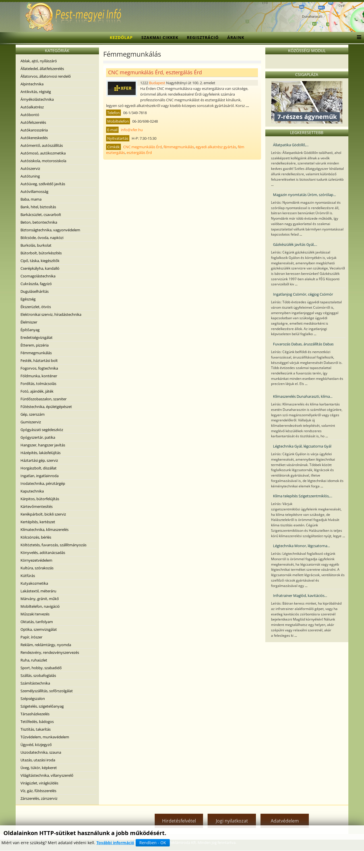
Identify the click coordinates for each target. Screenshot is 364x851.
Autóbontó (29, 114)
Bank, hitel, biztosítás (38, 206)
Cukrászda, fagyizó (36, 283)
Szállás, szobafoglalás (38, 675)
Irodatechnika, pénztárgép (42, 483)
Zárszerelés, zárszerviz (38, 798)
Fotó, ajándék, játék (36, 391)
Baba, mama (31, 199)
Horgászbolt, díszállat (38, 468)
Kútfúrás (27, 575)
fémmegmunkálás (179, 146)
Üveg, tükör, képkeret (38, 767)
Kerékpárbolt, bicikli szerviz (43, 514)
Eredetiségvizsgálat (36, 337)
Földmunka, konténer (38, 375)
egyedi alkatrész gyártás (216, 146)
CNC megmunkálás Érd (142, 146)
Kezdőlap (121, 37)
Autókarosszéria (34, 130)
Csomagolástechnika (37, 276)
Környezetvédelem (36, 560)
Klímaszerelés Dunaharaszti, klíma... (302, 396)
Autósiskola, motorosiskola (43, 160)
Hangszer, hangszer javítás (42, 445)
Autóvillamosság (34, 191)
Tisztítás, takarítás (35, 729)
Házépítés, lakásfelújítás (40, 452)
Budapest (157, 82)
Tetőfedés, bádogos (37, 721)
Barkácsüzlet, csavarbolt (40, 214)
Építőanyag (30, 329)
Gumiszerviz (30, 422)
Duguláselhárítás (34, 291)
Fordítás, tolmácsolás (38, 383)
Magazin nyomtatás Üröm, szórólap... (304, 194)
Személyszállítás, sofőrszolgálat (46, 690)
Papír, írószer (31, 637)
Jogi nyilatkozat (232, 821)
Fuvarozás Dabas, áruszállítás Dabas (303, 344)
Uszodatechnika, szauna (40, 752)
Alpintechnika (32, 83)
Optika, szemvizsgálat (38, 629)
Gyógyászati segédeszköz (41, 429)
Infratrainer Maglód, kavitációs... (300, 595)
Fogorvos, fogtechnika (39, 368)
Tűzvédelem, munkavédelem (44, 736)
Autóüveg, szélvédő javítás (42, 183)
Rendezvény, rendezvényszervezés (49, 652)
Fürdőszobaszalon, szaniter (43, 398)
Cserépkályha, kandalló (39, 268)
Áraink (235, 37)
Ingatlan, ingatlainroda (39, 475)
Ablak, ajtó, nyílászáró (38, 60)
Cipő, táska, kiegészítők (39, 260)
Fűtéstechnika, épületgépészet (46, 406)
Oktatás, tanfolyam (36, 621)
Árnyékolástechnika (37, 99)
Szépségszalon (32, 698)
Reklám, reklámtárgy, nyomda (45, 644)
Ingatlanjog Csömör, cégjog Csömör (303, 294)
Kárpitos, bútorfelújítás (39, 498)
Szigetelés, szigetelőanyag (42, 706)
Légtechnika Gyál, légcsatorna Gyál (302, 446)
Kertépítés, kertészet (37, 521)
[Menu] (357, 37)
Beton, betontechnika (38, 222)
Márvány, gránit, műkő (39, 598)
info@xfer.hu (132, 129)
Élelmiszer (28, 322)
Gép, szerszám (32, 414)
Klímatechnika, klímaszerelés (44, 529)
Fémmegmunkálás (36, 352)
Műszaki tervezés (34, 614)
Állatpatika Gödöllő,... (291, 144)
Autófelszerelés (33, 122)
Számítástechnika (35, 683)
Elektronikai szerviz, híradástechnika (50, 314)
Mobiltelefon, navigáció (40, 606)
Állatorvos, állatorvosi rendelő (45, 76)
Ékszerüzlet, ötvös (35, 306)
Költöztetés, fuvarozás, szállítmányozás (53, 544)
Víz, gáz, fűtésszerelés (38, 790)
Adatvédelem (285, 821)
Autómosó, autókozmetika (43, 153)
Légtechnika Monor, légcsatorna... (301, 545)
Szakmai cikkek (159, 37)
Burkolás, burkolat (35, 245)
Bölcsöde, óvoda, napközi (41, 237)
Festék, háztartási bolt (39, 360)
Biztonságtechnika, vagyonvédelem (50, 229)
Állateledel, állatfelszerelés (42, 68)
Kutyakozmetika (34, 583)
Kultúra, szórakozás (36, 567)
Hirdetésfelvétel (179, 821)
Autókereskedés (34, 137)
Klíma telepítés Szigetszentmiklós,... (302, 495)
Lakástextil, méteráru (38, 591)
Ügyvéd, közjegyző (36, 744)
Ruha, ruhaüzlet (33, 660)
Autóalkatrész (32, 107)
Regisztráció (203, 37)
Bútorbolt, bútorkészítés (41, 252)
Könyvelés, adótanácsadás (42, 552)
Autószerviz (30, 168)
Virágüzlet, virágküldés (39, 783)
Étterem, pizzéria (34, 345)
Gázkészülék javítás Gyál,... (295, 244)
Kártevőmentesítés (36, 506)
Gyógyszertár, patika (37, 437)
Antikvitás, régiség (35, 91)
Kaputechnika (32, 491)
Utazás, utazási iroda (37, 760)
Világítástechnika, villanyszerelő (46, 775)
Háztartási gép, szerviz (39, 460)
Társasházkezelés (34, 713)
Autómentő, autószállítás (41, 145)
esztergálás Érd (139, 152)
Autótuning (30, 176)
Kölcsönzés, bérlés (35, 537)
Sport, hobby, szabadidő (41, 667)
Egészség (28, 299)
